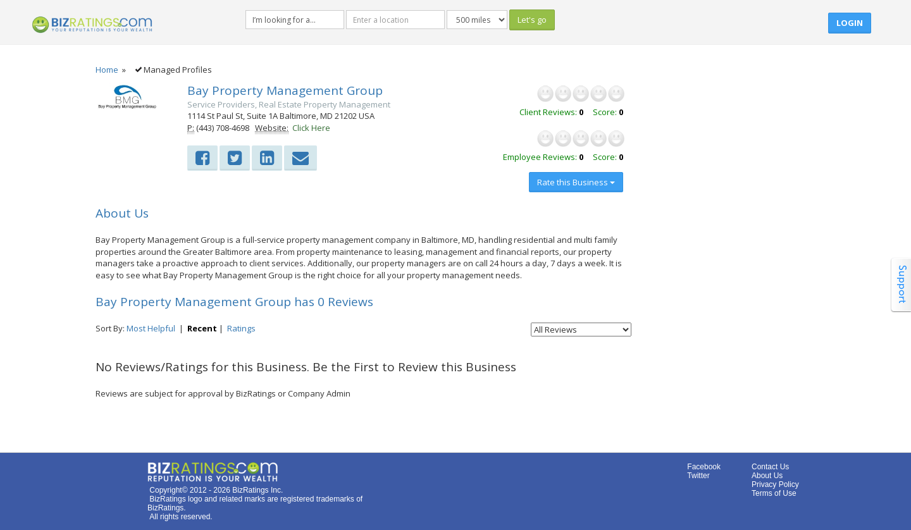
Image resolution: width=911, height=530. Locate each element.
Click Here (311, 127)
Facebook (704, 466)
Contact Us (770, 466)
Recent (202, 328)
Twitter (698, 475)
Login (849, 22)
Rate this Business (576, 182)
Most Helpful (151, 328)
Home (107, 69)
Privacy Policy (775, 484)
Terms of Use (774, 493)
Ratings (241, 328)
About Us (767, 475)
